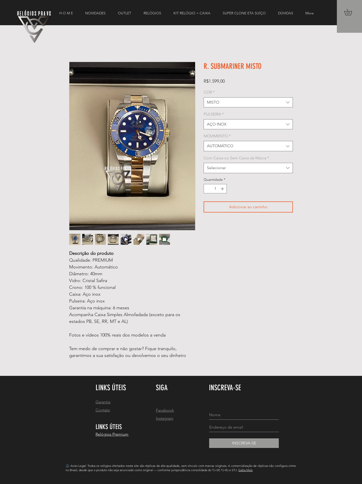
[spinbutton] (215, 188)
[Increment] (223, 188)
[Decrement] (207, 188)
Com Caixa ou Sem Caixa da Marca (236, 158)
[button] (351, 12)
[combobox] (248, 102)
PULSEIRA (214, 114)
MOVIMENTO (217, 136)
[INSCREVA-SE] (244, 443)
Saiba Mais (245, 470)
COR (209, 92)
